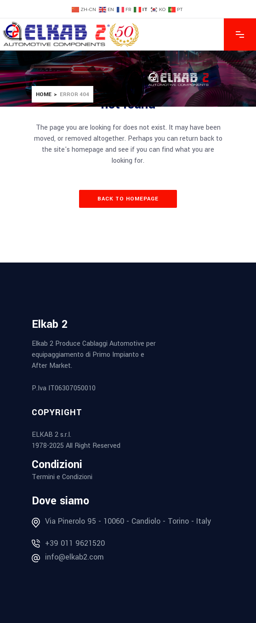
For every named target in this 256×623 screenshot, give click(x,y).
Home (43, 94)
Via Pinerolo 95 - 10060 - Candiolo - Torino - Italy (128, 521)
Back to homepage (128, 199)
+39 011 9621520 (75, 543)
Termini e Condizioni (62, 477)
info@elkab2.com (74, 557)
